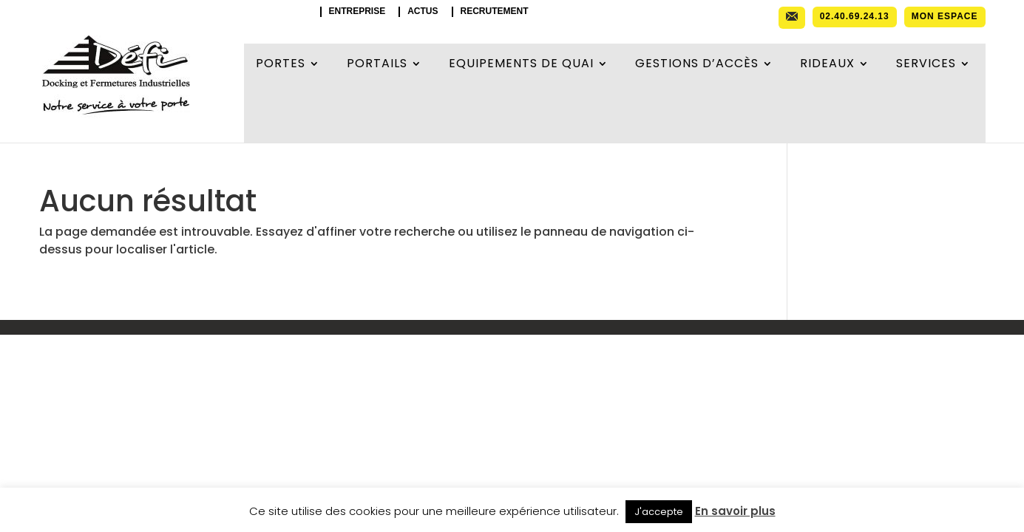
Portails (377, 65)
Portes (280, 65)
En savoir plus (735, 511)
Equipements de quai (521, 65)
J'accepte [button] (658, 512)
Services (926, 65)
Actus (422, 11)
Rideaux (827, 65)
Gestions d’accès (697, 65)
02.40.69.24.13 (854, 16)
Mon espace (945, 16)
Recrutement (495, 11)
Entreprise (357, 11)
